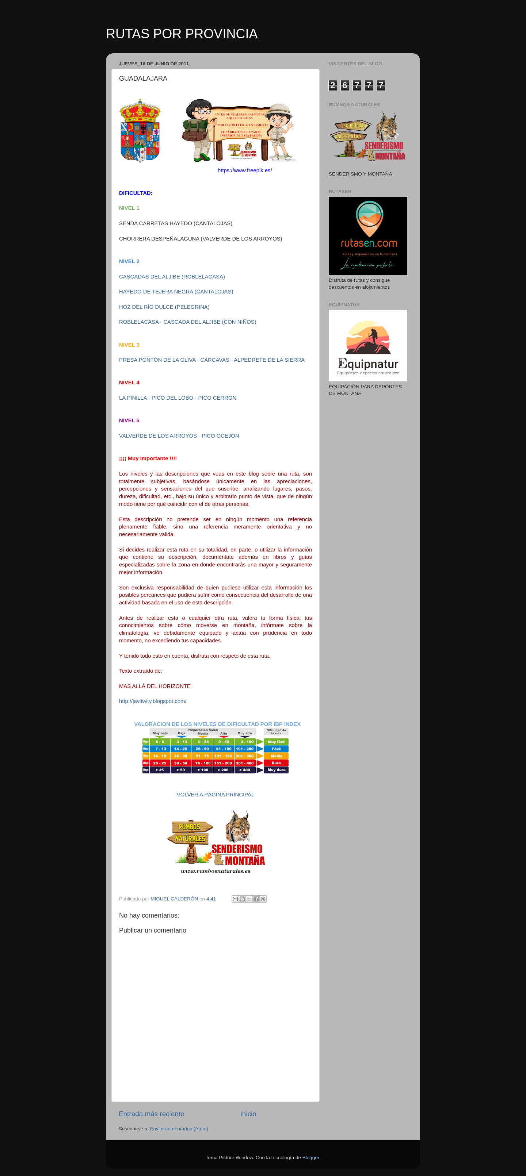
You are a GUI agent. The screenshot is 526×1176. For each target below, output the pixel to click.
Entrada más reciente (151, 1114)
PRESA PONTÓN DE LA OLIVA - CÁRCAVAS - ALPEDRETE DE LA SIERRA (212, 360)
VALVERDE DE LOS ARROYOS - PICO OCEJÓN (179, 436)
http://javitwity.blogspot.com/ (153, 701)
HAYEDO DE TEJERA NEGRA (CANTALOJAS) (176, 292)
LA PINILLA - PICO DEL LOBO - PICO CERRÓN (177, 398)
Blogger (310, 1157)
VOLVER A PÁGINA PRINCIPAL (215, 795)
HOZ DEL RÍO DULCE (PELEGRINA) (164, 307)
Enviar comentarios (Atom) (179, 1128)
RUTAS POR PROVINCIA (182, 33)
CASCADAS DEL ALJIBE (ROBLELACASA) (172, 277)
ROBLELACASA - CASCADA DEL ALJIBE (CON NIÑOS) (187, 322)
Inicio (248, 1114)
